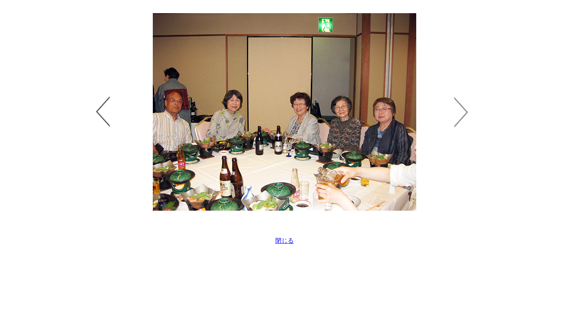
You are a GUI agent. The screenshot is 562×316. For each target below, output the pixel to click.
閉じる (284, 240)
